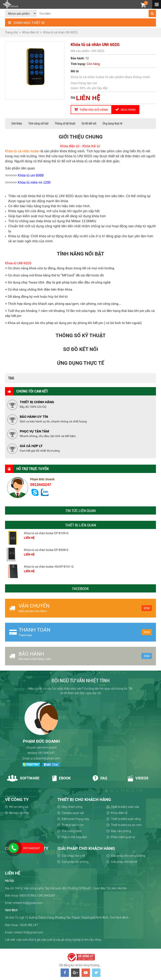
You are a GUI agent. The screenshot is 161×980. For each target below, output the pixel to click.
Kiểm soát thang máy (75, 819)
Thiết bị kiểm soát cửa (125, 806)
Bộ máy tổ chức (19, 813)
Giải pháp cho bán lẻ (124, 861)
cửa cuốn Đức (25, 939)
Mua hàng (125, 109)
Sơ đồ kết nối (89, 123)
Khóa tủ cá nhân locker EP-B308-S (46, 550)
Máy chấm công (72, 806)
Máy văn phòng (121, 831)
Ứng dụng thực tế (112, 123)
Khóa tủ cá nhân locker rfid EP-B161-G (49, 566)
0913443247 (40, 485)
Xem (147, 608)
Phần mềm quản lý (123, 837)
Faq (99, 778)
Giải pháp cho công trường (128, 855)
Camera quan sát (73, 813)
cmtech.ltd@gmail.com (28, 932)
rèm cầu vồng (92, 939)
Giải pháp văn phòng (75, 861)
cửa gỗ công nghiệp (68, 939)
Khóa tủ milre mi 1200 (34, 182)
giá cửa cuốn (44, 939)
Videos (137, 778)
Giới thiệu (16, 123)
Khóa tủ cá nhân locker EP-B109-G (46, 533)
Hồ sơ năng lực (19, 806)
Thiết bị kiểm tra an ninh (126, 825)
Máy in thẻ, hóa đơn (74, 837)
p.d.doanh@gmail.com (45, 758)
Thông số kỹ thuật (65, 123)
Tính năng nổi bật (38, 123)
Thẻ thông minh (72, 831)
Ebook (61, 778)
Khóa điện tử (119, 813)
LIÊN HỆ (88, 97)
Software (23, 778)
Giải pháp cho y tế (73, 855)
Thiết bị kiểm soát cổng (126, 819)
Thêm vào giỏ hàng (91, 109)
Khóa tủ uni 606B (31, 175)
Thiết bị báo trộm (73, 825)
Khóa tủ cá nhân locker (22, 151)
